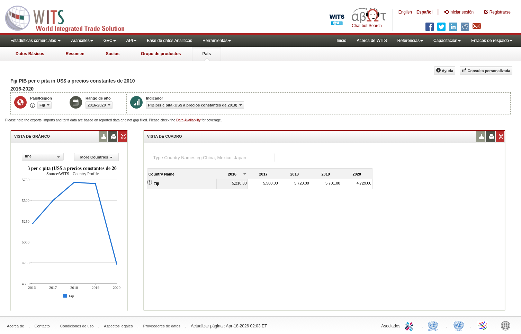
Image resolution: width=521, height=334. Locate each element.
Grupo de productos (161, 53)
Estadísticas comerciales (35, 40)
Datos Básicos (30, 53)
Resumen (75, 53)
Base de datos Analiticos (169, 40)
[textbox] (214, 157)
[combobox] (43, 157)
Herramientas (217, 40)
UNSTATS (459, 325)
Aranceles (82, 40)
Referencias (410, 40)
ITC (410, 325)
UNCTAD (434, 325)
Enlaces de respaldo (491, 40)
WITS (69, 17)
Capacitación (447, 40)
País (206, 53)
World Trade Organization (483, 325)
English (405, 12)
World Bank (507, 325)
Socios (112, 53)
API (131, 40)
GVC (110, 40)
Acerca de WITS (372, 40)
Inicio (341, 40)
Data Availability (188, 120)
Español (424, 12)
